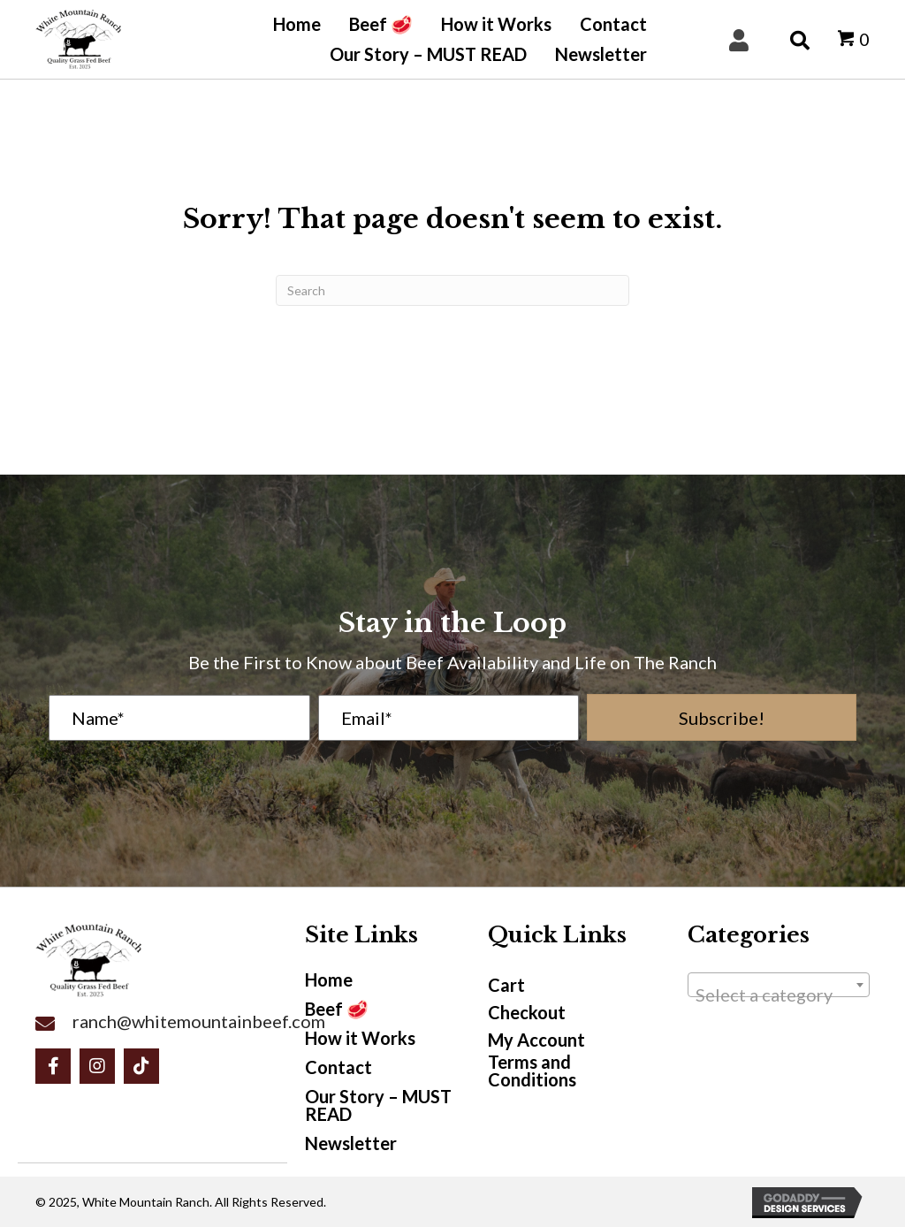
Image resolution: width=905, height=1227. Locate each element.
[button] (721, 717)
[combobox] (779, 984)
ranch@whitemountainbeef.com (198, 1021)
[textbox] (778, 994)
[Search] (452, 290)
